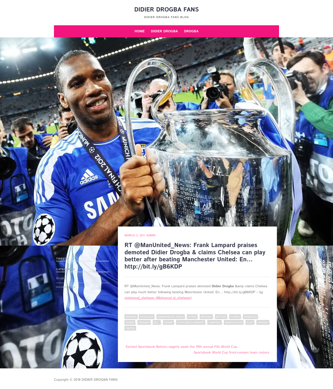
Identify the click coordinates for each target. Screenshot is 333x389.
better (221, 317)
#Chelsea (146, 317)
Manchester (233, 322)
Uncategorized (65, 287)
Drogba (191, 31)
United (130, 328)
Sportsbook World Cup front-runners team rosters (231, 352)
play (250, 322)
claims (235, 317)
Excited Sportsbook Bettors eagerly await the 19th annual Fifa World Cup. (182, 346)
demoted (250, 317)
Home (139, 31)
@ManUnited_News (171, 317)
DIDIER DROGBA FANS (166, 10)
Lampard (214, 322)
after (192, 317)
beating (206, 317)
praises (263, 322)
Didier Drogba (164, 31)
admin (150, 235)
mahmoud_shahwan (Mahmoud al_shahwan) (157, 298)
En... (156, 322)
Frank (168, 322)
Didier (130, 322)
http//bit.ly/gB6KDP (190, 322)
